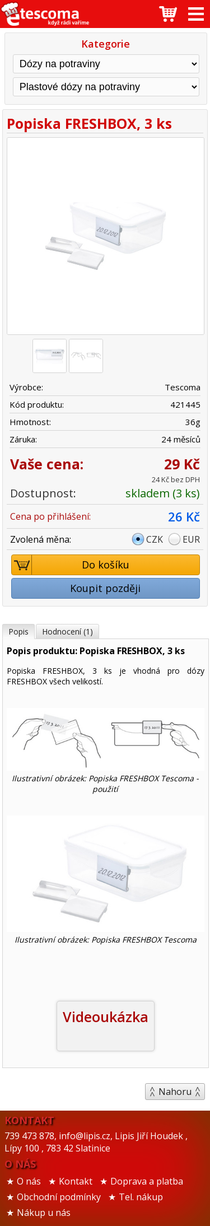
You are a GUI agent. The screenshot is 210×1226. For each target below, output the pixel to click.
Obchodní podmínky (59, 1197)
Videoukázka (105, 1016)
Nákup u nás (44, 1212)
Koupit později (105, 588)
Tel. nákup (141, 1197)
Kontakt (75, 1181)
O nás (29, 1181)
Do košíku (70, 565)
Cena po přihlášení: (50, 516)
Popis (18, 631)
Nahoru (175, 1091)
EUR (191, 539)
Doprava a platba (146, 1181)
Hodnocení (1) (67, 631)
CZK (154, 539)
